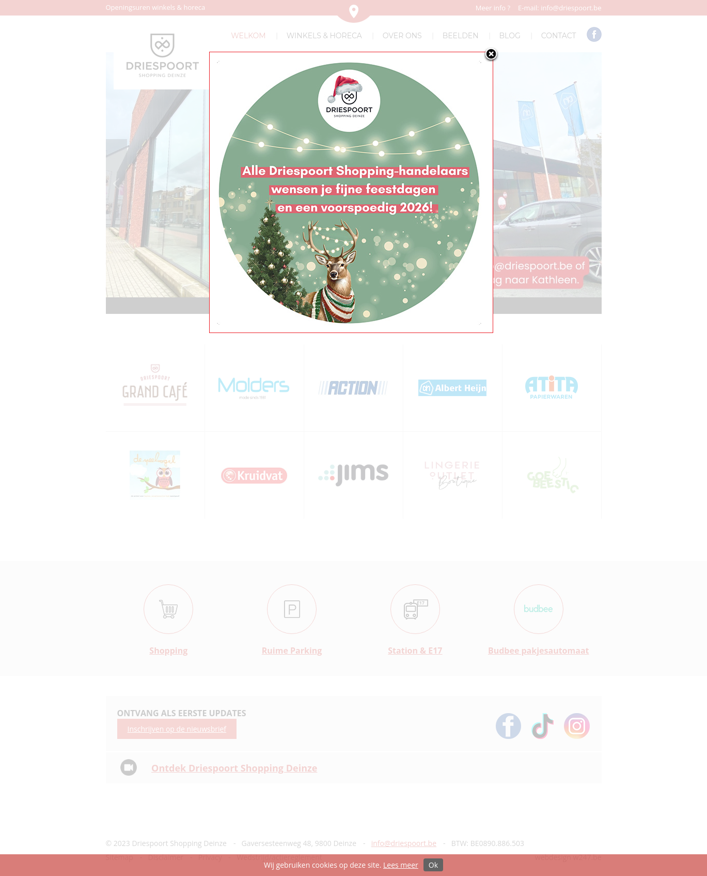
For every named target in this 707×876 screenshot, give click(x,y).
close (491, 55)
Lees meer (400, 865)
